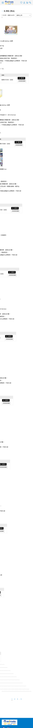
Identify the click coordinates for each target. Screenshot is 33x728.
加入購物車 (21, 78)
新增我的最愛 (22, 81)
